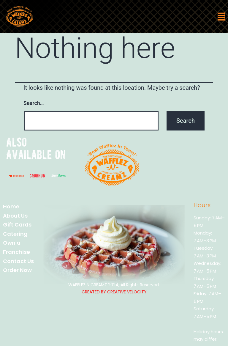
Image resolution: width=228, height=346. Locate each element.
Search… (33, 103)
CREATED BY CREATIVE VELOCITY (114, 292)
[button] (221, 16)
